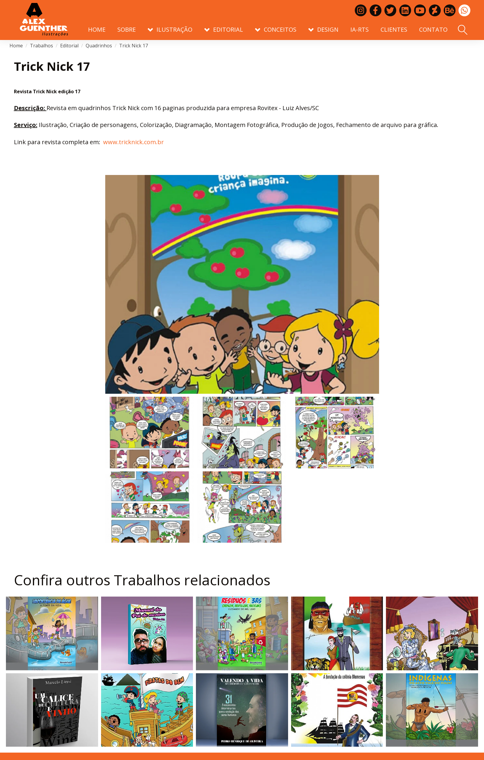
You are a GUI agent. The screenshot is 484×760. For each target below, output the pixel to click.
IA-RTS (359, 29)
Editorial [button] (223, 29)
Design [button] (323, 29)
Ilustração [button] (170, 29)
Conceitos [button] (275, 29)
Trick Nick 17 (133, 45)
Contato (433, 29)
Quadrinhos (99, 45)
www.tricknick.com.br (133, 142)
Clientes (394, 29)
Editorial (69, 45)
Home (97, 29)
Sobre (126, 29)
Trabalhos (41, 45)
